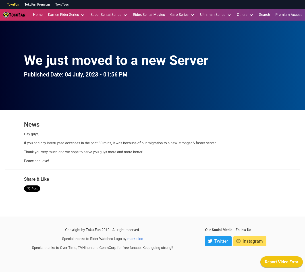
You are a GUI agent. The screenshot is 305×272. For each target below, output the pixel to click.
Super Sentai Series (106, 15)
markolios (135, 239)
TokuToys (62, 4)
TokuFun (13, 4)
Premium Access (288, 15)
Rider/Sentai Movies (149, 15)
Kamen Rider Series (63, 15)
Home (38, 15)
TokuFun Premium (37, 4)
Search (264, 15)
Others (242, 15)
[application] (281, 263)
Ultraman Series (212, 15)
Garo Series (179, 15)
